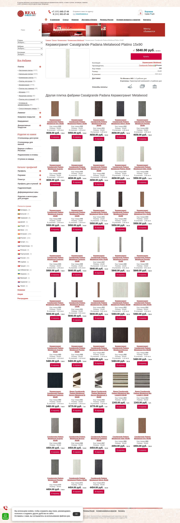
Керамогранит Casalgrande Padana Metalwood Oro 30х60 (55, 122)
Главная (48, 40)
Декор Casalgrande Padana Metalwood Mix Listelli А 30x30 (142, 393)
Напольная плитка (26, 74)
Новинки (75, 20)
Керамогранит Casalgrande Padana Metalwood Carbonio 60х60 (55, 394)
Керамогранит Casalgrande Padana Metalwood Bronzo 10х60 (121, 213)
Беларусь (23, 210)
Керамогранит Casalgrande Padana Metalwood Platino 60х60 (120, 303)
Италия (23, 238)
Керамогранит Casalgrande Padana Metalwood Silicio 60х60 (99, 348)
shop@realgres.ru (80, 14)
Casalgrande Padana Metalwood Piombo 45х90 (55, 480)
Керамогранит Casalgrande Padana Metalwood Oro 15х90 (98, 303)
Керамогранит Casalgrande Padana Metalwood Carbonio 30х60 (99, 168)
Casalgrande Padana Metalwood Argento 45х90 (55, 438)
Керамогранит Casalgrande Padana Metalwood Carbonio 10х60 (55, 258)
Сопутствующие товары (28, 108)
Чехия (22, 286)
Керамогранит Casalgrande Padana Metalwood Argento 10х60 (55, 213)
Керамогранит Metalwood (76, 40)
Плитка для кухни (25, 81)
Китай (22, 242)
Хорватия (23, 282)
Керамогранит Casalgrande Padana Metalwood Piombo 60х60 (77, 349)
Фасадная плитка (25, 96)
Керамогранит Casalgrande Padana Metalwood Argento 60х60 (55, 349)
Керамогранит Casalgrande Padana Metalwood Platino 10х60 (77, 122)
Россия (23, 258)
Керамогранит (24, 85)
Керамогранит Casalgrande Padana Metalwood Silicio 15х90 (55, 303)
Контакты (147, 20)
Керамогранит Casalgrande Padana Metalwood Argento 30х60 (55, 168)
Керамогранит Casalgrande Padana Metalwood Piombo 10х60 (77, 213)
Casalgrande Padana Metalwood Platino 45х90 (77, 479)
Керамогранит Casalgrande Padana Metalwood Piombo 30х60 (142, 122)
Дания (22, 222)
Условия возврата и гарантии (128, 20)
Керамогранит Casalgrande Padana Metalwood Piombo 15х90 (142, 258)
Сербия (23, 262)
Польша (23, 250)
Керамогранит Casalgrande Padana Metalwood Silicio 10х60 (99, 212)
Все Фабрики (24, 60)
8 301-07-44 (61, 14)
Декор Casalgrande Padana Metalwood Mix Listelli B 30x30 (121, 393)
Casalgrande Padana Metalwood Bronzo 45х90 (77, 438)
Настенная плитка (32, 33)
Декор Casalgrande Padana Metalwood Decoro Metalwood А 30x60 (99, 394)
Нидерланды (25, 246)
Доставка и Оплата (89, 20)
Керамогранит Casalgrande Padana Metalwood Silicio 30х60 (120, 122)
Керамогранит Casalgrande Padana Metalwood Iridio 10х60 (142, 167)
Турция (23, 266)
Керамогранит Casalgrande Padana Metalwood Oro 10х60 (142, 212)
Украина (23, 274)
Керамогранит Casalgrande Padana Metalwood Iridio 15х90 (99, 257)
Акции (20, 294)
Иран (22, 230)
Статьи (65, 20)
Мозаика (22, 92)
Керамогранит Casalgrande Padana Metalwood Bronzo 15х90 (77, 303)
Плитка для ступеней (27, 99)
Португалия (24, 254)
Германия (24, 218)
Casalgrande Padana (146, 65)
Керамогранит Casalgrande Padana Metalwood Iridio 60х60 (142, 303)
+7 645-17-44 (60, 12)
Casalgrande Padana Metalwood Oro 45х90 (142, 437)
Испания (23, 234)
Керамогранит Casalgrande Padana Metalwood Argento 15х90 (121, 258)
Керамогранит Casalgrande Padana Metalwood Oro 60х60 (142, 348)
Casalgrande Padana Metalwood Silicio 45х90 (99, 479)
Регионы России (106, 20)
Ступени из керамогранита (23, 104)
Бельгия (23, 214)
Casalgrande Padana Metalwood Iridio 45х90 (121, 437)
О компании (55, 20)
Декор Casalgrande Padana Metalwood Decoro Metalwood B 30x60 (77, 394)
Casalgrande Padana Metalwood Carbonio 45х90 (99, 438)
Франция (23, 278)
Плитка (54, 40)
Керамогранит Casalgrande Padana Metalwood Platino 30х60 (120, 167)
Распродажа (23, 298)
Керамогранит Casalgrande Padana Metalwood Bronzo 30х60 (99, 122)
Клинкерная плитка (26, 78)
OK (76, 514)
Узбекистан (24, 270)
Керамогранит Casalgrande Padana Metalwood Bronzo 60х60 (121, 349)
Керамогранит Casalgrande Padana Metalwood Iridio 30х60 (77, 167)
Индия (22, 226)
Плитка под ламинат (26, 88)
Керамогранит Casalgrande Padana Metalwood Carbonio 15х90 (77, 258)
